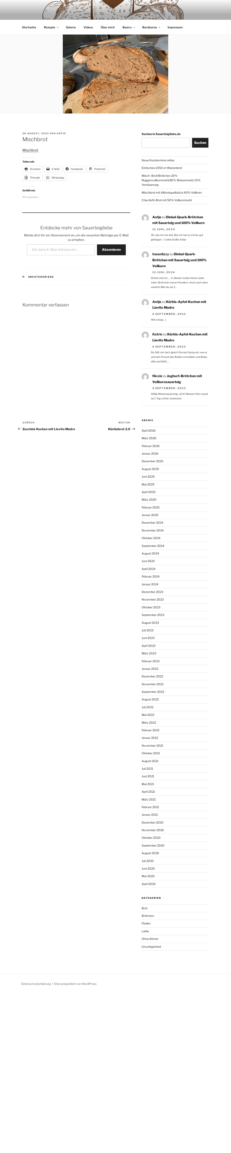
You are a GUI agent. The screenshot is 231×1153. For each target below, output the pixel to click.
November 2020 (153, 815)
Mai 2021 (148, 769)
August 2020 (150, 838)
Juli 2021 (147, 754)
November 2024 (153, 515)
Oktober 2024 (151, 523)
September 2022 (153, 677)
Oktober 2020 (151, 823)
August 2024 (150, 538)
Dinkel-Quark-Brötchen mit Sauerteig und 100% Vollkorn (179, 245)
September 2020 (153, 830)
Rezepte (51, 12)
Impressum (175, 12)
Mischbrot (30, 135)
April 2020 (149, 869)
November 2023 (153, 584)
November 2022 (152, 669)
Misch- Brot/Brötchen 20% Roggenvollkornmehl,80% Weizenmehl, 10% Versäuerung (171, 165)
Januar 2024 (150, 569)
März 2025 (149, 484)
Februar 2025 (151, 492)
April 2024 (148, 554)
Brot (144, 893)
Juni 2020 (148, 853)
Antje (61, 118)
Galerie (71, 12)
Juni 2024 (148, 546)
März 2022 (149, 707)
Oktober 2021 (151, 738)
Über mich (108, 12)
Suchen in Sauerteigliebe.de (161, 119)
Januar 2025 (150, 500)
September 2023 (153, 600)
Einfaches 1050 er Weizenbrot (162, 153)
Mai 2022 (148, 700)
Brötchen (148, 901)
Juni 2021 (148, 761)
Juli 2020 (148, 846)
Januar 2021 (150, 800)
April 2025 (148, 477)
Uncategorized (41, 262)
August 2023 (150, 608)
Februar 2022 (150, 715)
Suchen (200, 128)
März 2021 (149, 784)
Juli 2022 (147, 692)
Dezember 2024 (152, 507)
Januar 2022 (150, 723)
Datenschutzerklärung (36, 969)
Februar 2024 (151, 561)
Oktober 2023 (151, 592)
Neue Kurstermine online (158, 145)
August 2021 (150, 746)
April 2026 (148, 415)
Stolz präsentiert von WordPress (75, 969)
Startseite (29, 12)
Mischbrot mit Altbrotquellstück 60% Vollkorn (172, 177)
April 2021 (148, 777)
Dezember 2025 (152, 446)
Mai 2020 (148, 861)
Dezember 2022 (152, 661)
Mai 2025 (148, 469)
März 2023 (149, 638)
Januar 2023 (150, 654)
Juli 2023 (148, 615)
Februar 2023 (151, 646)
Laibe (145, 916)
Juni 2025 (148, 461)
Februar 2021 (150, 792)
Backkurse (151, 12)
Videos (88, 12)
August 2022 (150, 684)
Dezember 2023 (152, 577)
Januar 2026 (150, 438)
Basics (128, 12)
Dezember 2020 (152, 807)
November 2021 (152, 730)
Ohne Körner (150, 924)
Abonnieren (111, 235)
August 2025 (150, 454)
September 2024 (153, 531)
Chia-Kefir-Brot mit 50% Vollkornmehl (167, 185)
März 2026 (149, 423)
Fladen (146, 908)
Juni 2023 (148, 623)
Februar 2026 (151, 431)
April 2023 (148, 631)
